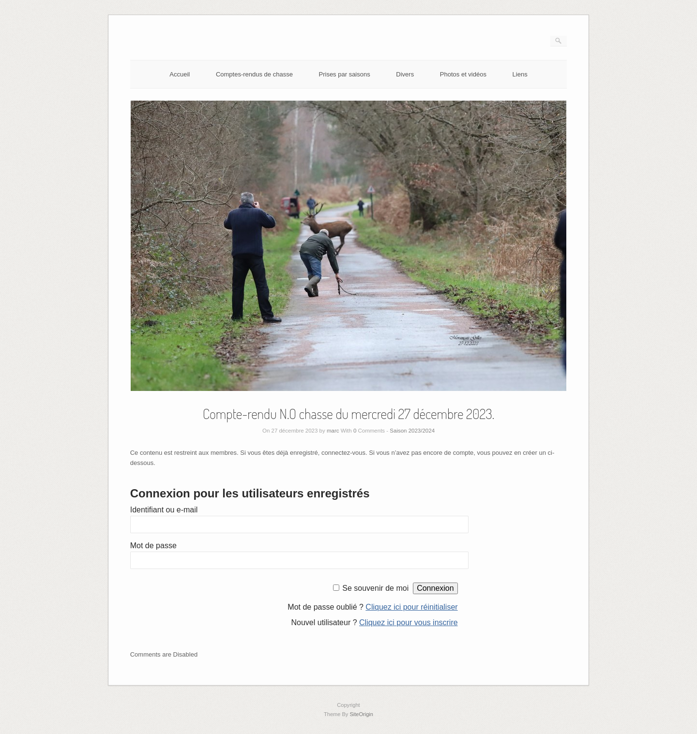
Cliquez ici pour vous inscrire (408, 622)
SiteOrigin (361, 714)
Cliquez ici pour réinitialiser (411, 607)
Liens (520, 74)
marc (333, 431)
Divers (405, 74)
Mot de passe (153, 545)
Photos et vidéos (463, 74)
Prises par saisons (344, 74)
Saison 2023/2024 (412, 431)
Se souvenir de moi (375, 588)
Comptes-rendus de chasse (254, 74)
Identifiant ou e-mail (164, 510)
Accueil (179, 74)
